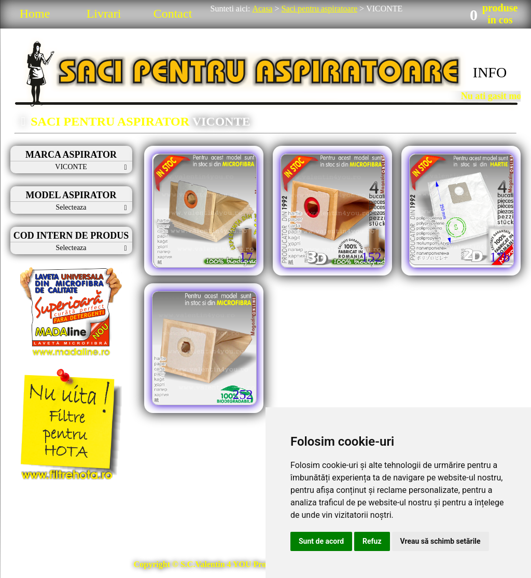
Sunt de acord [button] (321, 541)
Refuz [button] (372, 541)
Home (35, 13)
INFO (490, 72)
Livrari (104, 13)
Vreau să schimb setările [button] (440, 541)
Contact (172, 13)
